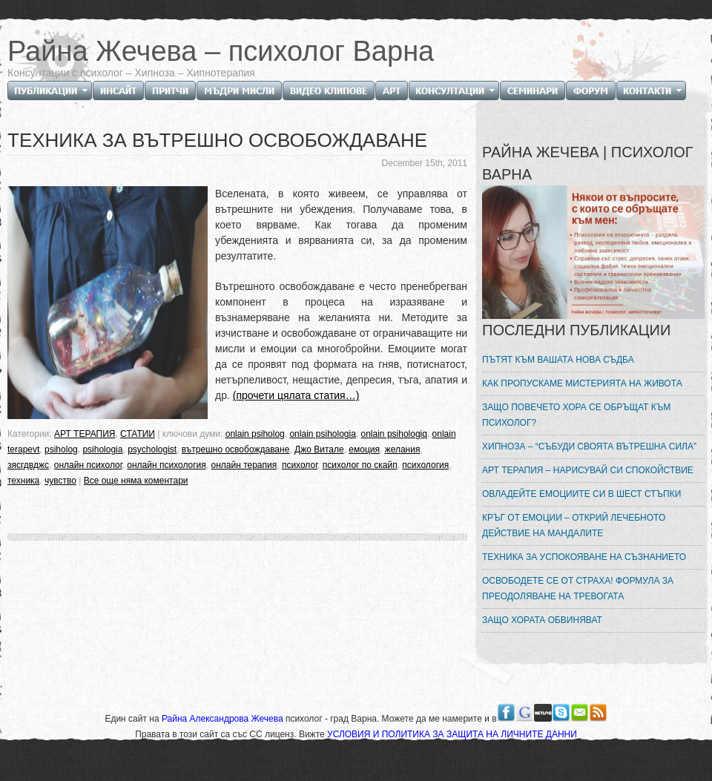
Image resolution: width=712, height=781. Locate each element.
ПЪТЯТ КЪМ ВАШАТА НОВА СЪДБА (558, 360)
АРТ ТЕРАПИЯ (84, 434)
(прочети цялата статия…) (296, 395)
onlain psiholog (255, 434)
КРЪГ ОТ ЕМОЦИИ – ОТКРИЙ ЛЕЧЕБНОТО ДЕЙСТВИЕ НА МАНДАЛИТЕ (573, 525)
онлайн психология (166, 465)
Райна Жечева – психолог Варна (220, 51)
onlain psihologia (322, 434)
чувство (60, 480)
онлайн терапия (244, 465)
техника (23, 480)
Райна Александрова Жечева (224, 719)
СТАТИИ (137, 434)
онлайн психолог (88, 465)
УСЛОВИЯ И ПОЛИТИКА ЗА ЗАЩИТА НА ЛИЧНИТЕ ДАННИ (452, 734)
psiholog (61, 449)
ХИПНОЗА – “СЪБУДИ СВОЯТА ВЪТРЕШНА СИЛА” (589, 446)
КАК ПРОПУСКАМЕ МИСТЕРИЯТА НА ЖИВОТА (582, 383)
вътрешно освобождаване (236, 449)
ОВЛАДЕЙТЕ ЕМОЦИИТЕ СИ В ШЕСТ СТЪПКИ (581, 494)
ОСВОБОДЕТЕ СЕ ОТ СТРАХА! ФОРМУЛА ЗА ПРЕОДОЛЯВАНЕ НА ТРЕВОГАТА (577, 589)
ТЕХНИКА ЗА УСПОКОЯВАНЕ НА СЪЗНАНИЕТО (584, 557)
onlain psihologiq (394, 434)
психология (425, 465)
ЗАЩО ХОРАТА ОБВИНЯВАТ (542, 620)
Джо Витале (319, 449)
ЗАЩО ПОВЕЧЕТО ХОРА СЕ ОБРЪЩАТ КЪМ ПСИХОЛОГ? (576, 415)
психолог (299, 465)
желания (403, 449)
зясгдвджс (28, 465)
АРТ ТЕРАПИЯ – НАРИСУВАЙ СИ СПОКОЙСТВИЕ (587, 470)
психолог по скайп (360, 465)
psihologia (102, 449)
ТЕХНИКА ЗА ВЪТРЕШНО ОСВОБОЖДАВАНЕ (217, 140)
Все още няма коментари (136, 480)
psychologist (152, 449)
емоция (364, 449)
